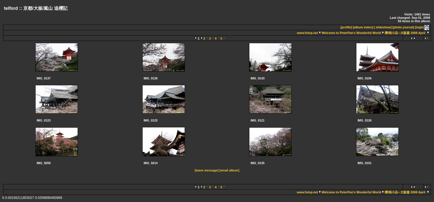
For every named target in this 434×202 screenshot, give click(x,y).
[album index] (363, 27)
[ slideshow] (383, 27)
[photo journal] (403, 27)
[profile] (346, 27)
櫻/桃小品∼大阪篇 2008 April (405, 33)
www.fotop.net (307, 33)
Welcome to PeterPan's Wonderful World (351, 33)
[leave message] (207, 170)
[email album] (229, 170)
